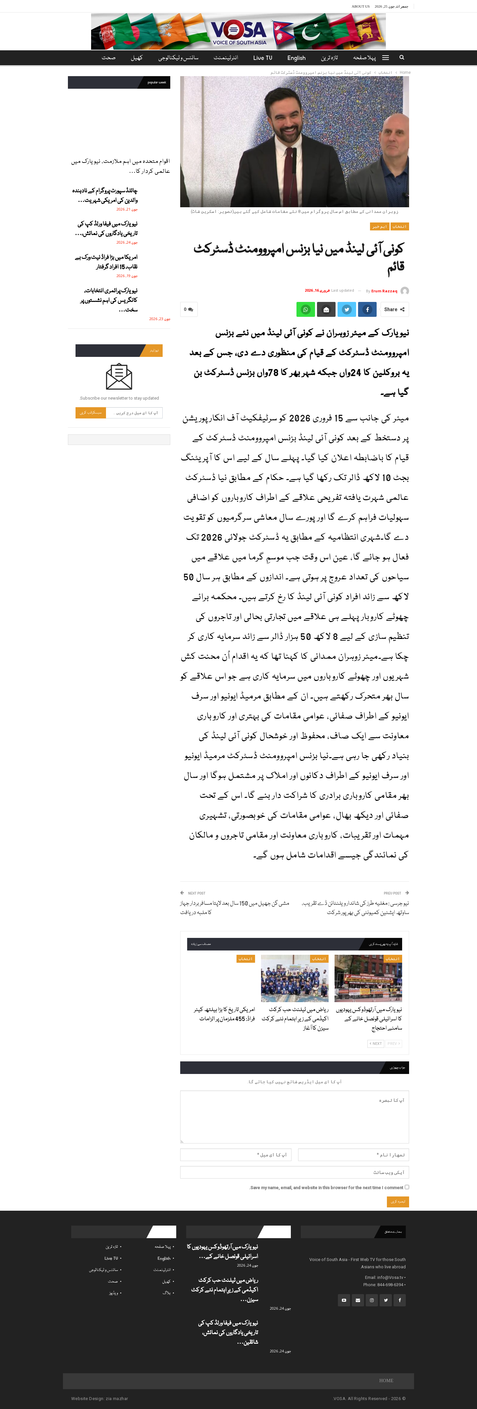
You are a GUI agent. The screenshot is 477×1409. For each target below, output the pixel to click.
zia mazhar (117, 1398)
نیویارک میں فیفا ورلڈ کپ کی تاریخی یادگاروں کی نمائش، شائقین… (228, 1333)
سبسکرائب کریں (91, 412)
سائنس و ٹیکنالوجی (177, 58)
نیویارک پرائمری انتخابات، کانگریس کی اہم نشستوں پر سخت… (108, 301)
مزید (107, 58)
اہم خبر (379, 226)
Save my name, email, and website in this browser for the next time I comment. (326, 1187)
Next (376, 1044)
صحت (113, 1282)
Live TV (263, 58)
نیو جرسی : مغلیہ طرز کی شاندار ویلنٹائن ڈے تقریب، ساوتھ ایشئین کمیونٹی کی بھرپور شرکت (355, 908)
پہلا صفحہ (368, 58)
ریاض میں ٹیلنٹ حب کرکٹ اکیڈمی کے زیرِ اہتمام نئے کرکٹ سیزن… (224, 1290)
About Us (361, 6)
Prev (394, 1044)
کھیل (135, 58)
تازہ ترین (332, 58)
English (299, 58)
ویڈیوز (113, 1293)
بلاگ (167, 1293)
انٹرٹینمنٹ (226, 58)
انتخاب (400, 226)
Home (386, 1381)
